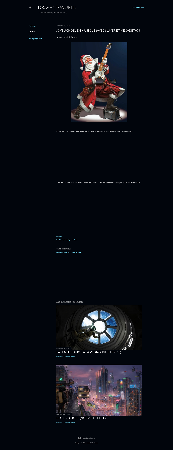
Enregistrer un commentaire (68, 252)
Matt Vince (94, 443)
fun (30, 35)
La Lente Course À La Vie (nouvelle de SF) (88, 352)
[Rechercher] (138, 7)
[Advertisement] (99, 277)
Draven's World (57, 7)
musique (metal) (35, 39)
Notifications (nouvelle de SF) (81, 418)
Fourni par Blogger (86, 438)
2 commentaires (69, 422)
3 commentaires (69, 356)
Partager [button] (32, 26)
